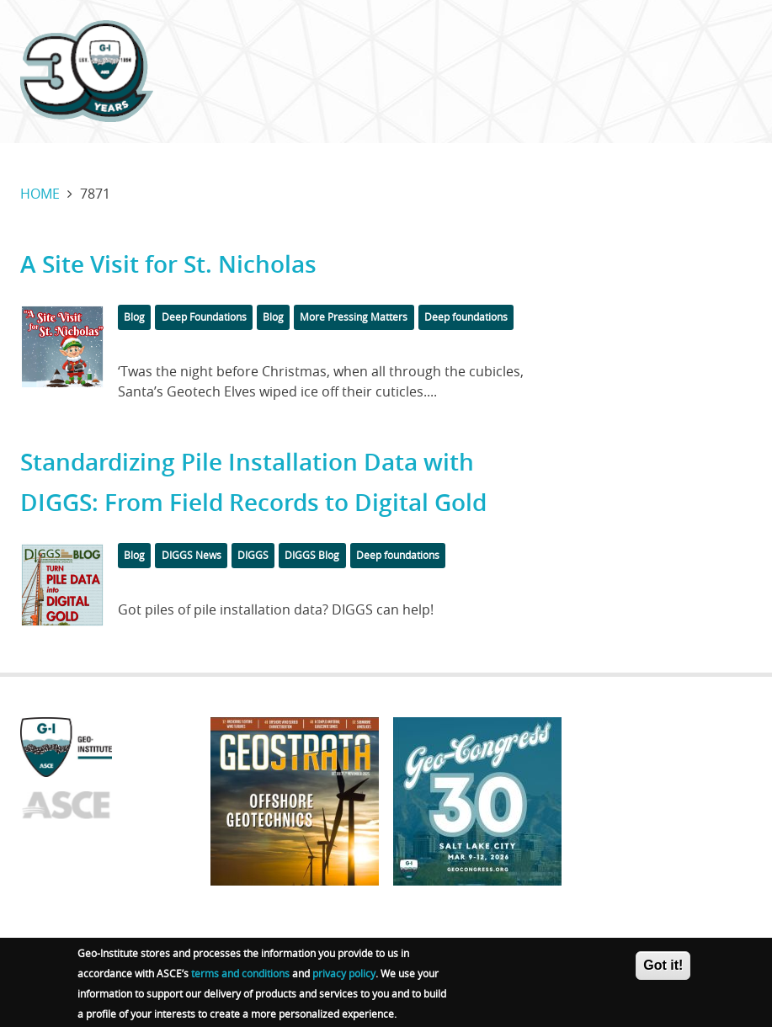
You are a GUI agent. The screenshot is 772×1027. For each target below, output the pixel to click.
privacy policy (343, 976)
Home (40, 193)
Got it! (663, 968)
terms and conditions (240, 976)
